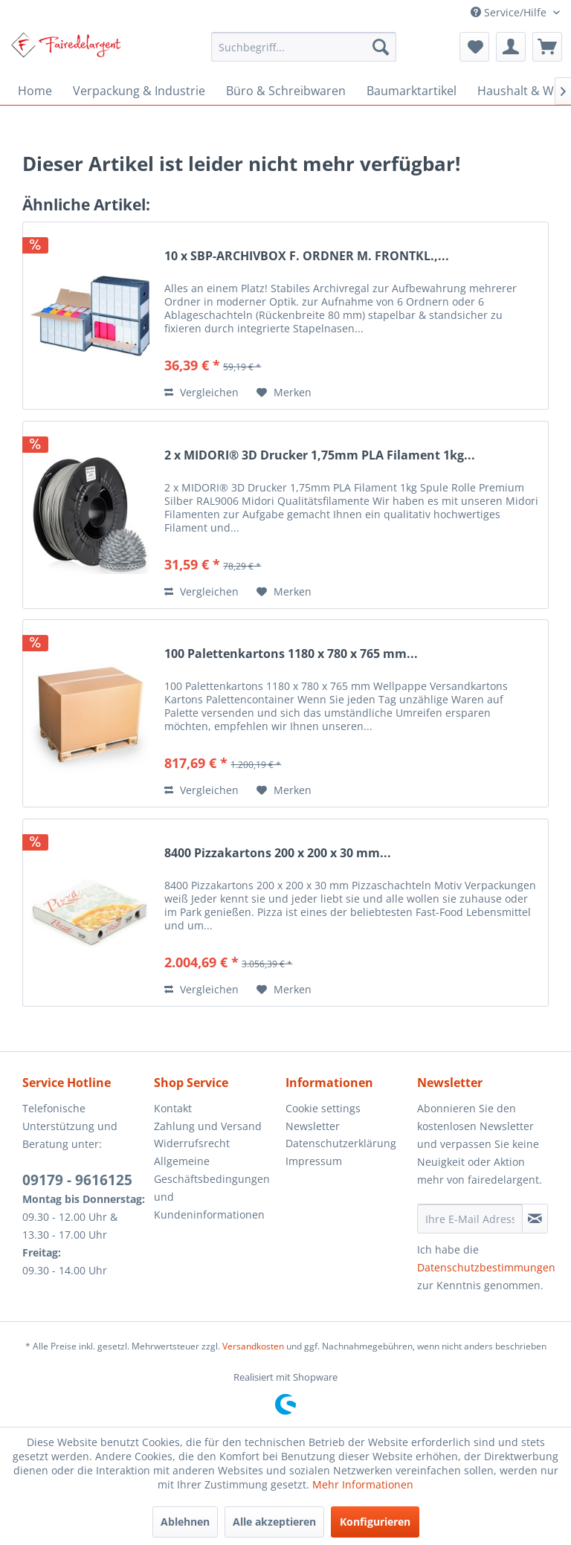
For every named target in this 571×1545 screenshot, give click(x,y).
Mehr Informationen (362, 1484)
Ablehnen (185, 1522)
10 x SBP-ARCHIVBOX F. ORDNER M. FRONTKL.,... (306, 256)
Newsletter (313, 1126)
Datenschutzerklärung (341, 1143)
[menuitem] (304, 47)
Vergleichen (201, 392)
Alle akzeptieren (274, 1522)
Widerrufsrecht (192, 1143)
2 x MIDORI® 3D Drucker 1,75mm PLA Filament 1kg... (319, 455)
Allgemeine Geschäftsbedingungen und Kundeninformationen (212, 1187)
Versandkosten (253, 1346)
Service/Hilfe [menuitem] (510, 12)
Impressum (314, 1161)
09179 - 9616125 (77, 1180)
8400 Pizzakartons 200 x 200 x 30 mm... (277, 853)
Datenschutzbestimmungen (486, 1267)
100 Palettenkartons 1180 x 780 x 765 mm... (291, 654)
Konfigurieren (375, 1522)
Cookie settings (323, 1108)
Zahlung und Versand (208, 1126)
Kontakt (173, 1108)
